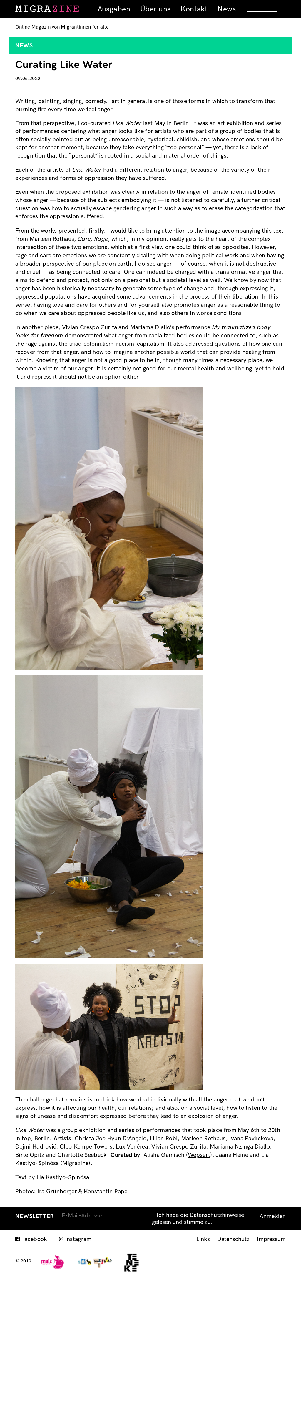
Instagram (78, 1364)
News (227, 9)
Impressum (271, 1364)
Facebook (34, 1364)
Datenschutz (233, 1364)
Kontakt (194, 9)
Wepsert (199, 1280)
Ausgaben (114, 9)
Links (203, 1364)
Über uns (155, 9)
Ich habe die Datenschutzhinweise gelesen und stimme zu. (198, 1344)
